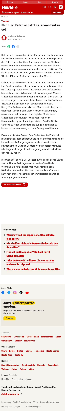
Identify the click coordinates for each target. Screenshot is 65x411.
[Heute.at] (8, 7)
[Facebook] (13, 46)
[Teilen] (17, 46)
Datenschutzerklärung (49, 402)
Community (6, 341)
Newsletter (29, 341)
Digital (29, 351)
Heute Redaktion (18, 36)
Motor (14, 369)
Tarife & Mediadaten (22, 402)
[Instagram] (14, 292)
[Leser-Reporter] (44, 7)
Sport (16, 12)
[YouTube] (27, 292)
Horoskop (39, 351)
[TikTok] (21, 292)
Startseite (4, 17)
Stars (4, 351)
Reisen (23, 369)
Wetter (18, 341)
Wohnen (5, 369)
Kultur (20, 351)
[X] (8, 292)
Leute (12, 351)
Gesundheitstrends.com (22, 379)
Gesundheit (53, 365)
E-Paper (10, 2)
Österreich (7, 12)
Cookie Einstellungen (31, 406)
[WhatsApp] (8, 46)
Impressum (6, 402)
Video (31, 369)
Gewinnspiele (28, 365)
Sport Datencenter (10, 365)
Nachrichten (27, 12)
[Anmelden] (54, 7)
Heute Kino (6, 355)
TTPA (35, 402)
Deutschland (33, 337)
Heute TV (18, 355)
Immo (25, 2)
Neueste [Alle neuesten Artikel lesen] (57, 12)
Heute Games (52, 351)
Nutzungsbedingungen (10, 406)
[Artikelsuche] (49, 7)
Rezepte (41, 365)
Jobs (39, 2)
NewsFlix (55, 2)
